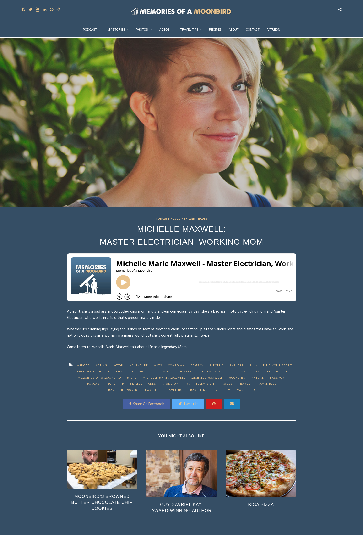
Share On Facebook (146, 404)
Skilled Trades (195, 219)
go (131, 372)
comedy (197, 365)
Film (253, 365)
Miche (132, 378)
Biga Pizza (261, 504)
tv (228, 390)
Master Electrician (270, 372)
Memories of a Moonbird (99, 378)
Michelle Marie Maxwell (164, 378)
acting (101, 365)
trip (217, 390)
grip (142, 372)
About (233, 29)
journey (185, 372)
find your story (277, 365)
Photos (142, 29)
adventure (138, 365)
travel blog (266, 384)
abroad (83, 365)
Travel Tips (189, 29)
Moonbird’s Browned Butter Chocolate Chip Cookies (102, 502)
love (243, 372)
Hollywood (162, 372)
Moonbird (237, 378)
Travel (244, 384)
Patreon (273, 29)
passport (278, 378)
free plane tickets (93, 372)
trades (226, 384)
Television (205, 384)
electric (217, 365)
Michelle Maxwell (207, 378)
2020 (177, 219)
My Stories (116, 29)
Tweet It (188, 404)
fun (119, 372)
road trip (115, 384)
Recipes (215, 29)
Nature (257, 378)
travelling (198, 390)
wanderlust (247, 390)
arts (158, 365)
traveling (174, 390)
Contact (253, 29)
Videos (164, 29)
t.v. (187, 384)
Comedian (176, 365)
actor (118, 365)
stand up (170, 384)
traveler (151, 390)
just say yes (209, 372)
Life (230, 372)
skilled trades (143, 384)
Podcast (90, 29)
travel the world (122, 390)
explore (237, 365)
